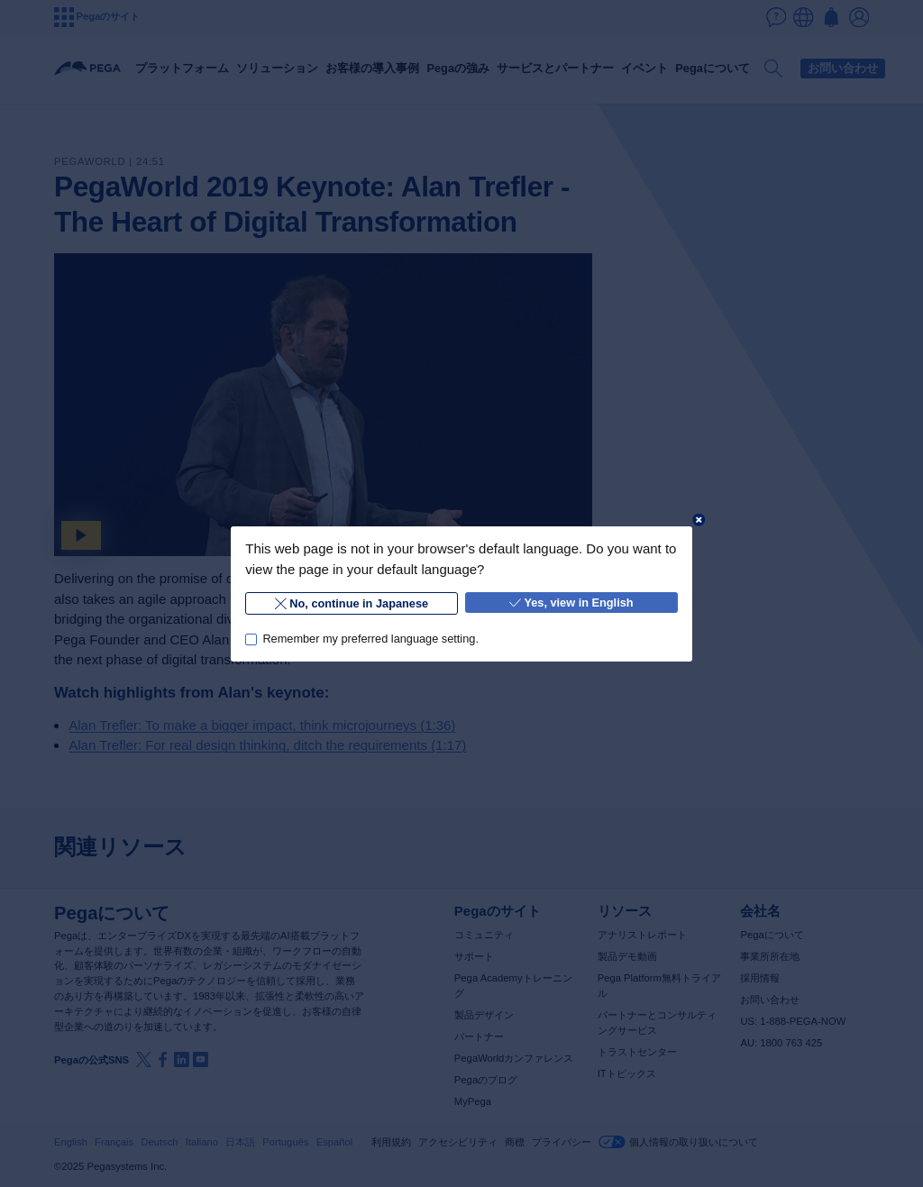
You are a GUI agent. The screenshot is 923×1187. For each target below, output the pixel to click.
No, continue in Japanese (351, 602)
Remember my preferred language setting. (370, 638)
